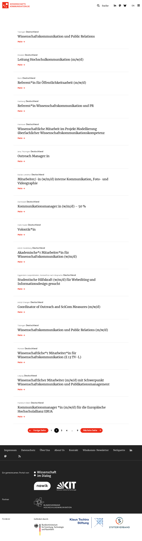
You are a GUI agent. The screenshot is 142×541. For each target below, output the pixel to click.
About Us (59, 450)
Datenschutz (28, 450)
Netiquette (119, 450)
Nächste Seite (90, 430)
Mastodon (5, 456)
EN (133, 5)
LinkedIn (131, 450)
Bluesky (12, 456)
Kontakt (73, 450)
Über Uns (45, 450)
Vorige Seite (39, 430)
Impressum (10, 450)
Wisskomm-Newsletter (96, 450)
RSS (19, 456)
